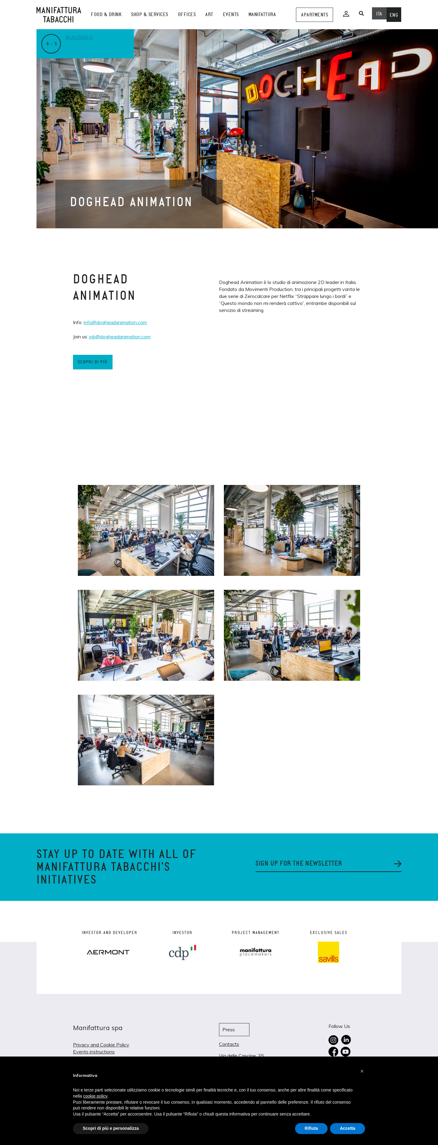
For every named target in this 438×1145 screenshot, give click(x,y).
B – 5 (52, 44)
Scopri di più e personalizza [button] (111, 1128)
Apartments (314, 14)
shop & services (149, 14)
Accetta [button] (347, 1128)
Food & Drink (106, 14)
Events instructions (94, 1052)
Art (209, 14)
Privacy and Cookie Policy (101, 1045)
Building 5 (79, 37)
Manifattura (262, 14)
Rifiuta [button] (311, 1128)
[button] (362, 1071)
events (231, 14)
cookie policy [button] (95, 1096)
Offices (187, 14)
